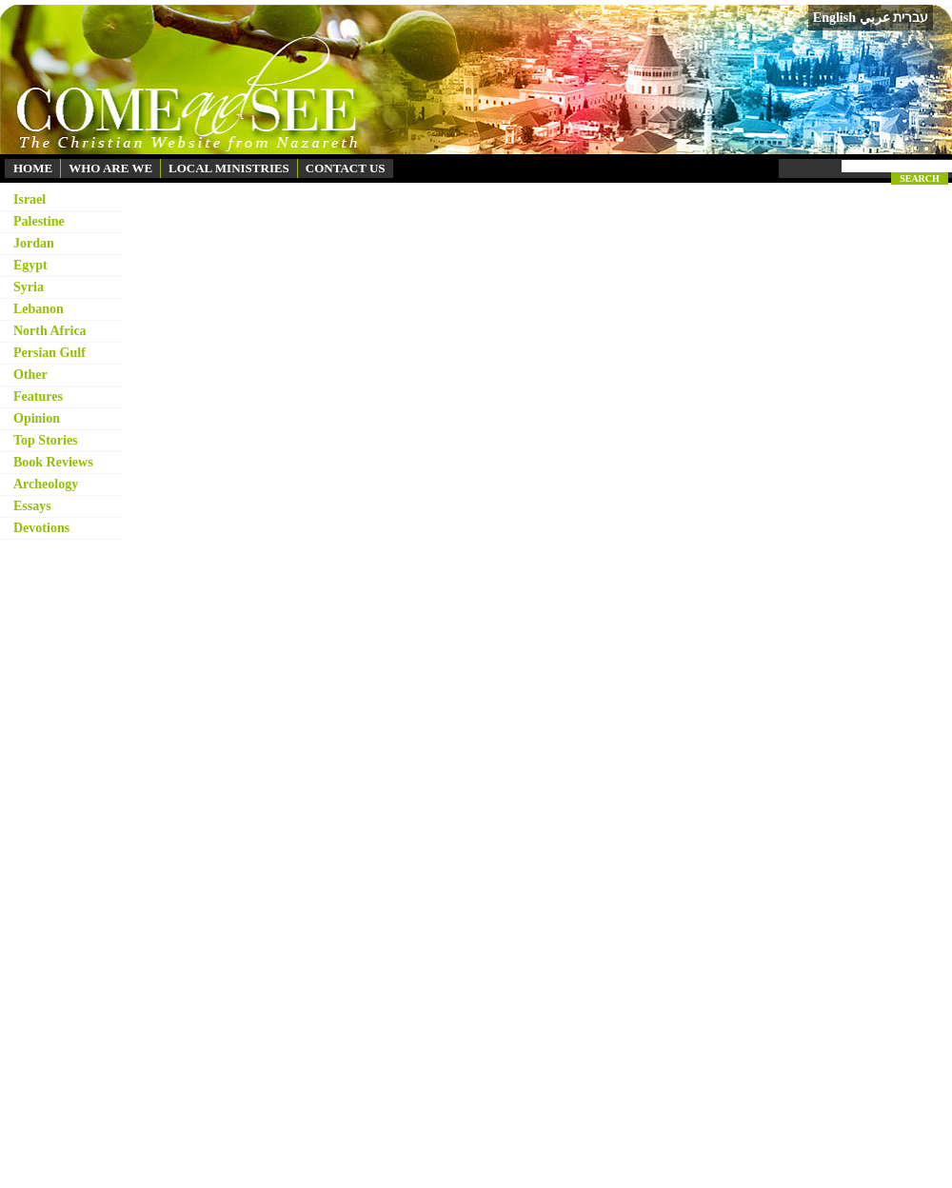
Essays (32, 506)
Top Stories (45, 440)
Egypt (30, 265)
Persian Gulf (49, 353)
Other (30, 374)
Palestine (39, 221)
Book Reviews (53, 462)
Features (38, 396)
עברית (910, 17)
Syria (28, 287)
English (834, 17)
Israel (29, 199)
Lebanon (38, 309)
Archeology (45, 484)
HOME (32, 168)
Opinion (36, 418)
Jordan (33, 243)
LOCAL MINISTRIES (229, 168)
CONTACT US (346, 168)
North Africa (50, 331)
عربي (875, 17)
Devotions (41, 528)
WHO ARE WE (110, 168)
